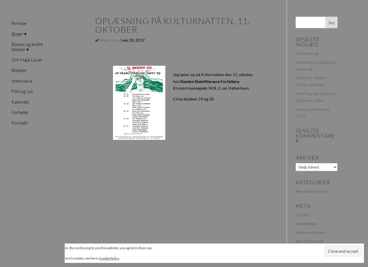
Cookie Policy (109, 258)
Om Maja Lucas (27, 60)
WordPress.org (309, 241)
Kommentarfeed (310, 232)
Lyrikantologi (307, 53)
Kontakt (20, 123)
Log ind (302, 214)
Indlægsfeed (306, 223)
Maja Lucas (109, 40)
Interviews (22, 81)
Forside (19, 23)
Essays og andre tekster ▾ (27, 47)
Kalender (21, 102)
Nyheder (20, 112)
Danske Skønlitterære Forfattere (209, 81)
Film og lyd (22, 91)
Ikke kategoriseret (311, 191)
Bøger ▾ (19, 34)
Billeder (19, 70)
